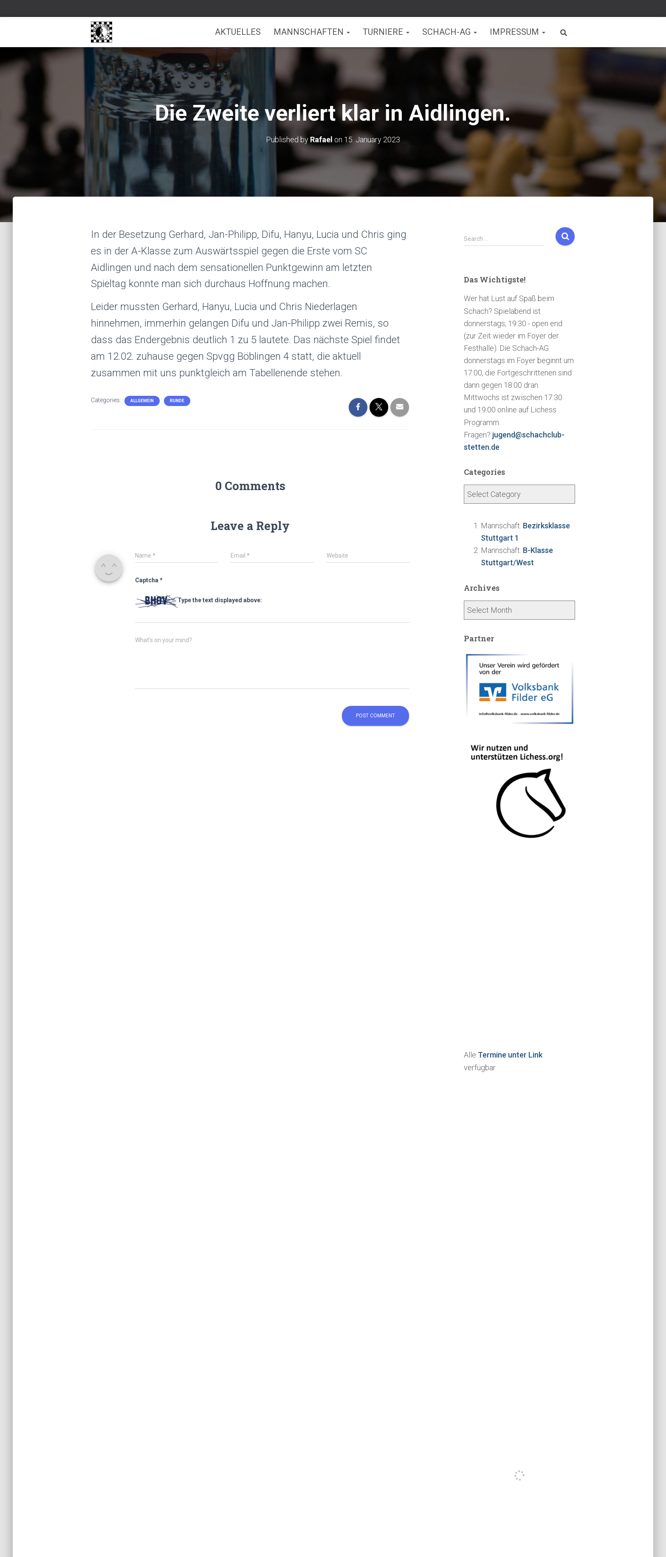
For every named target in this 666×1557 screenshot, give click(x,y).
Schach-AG (449, 32)
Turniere (386, 32)
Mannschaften (312, 32)
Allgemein (142, 400)
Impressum (517, 32)
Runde (177, 400)
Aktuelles (238, 32)
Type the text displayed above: (220, 600)
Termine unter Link (510, 1054)
